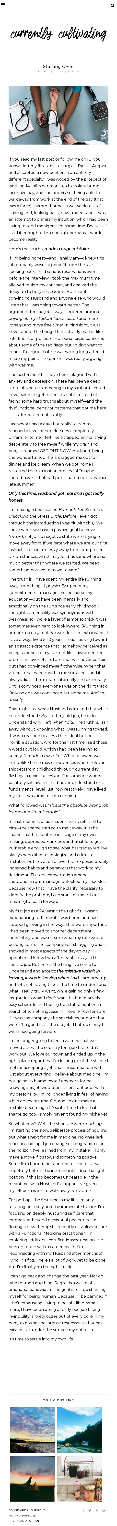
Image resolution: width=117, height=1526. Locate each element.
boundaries (18, 1510)
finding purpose (22, 1515)
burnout (38, 1510)
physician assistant (25, 1521)
